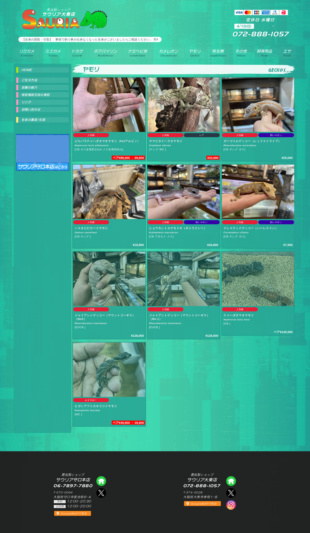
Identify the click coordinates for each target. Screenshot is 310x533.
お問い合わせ (30, 109)
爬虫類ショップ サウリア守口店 (42, 149)
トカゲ (77, 53)
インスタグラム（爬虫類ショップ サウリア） (231, 505)
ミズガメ (53, 53)
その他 (241, 53)
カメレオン (168, 53)
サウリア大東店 (58, 12)
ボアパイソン (105, 53)
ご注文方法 (29, 80)
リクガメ (26, 53)
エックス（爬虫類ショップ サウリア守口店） (101, 493)
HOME (26, 69)
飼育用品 (264, 53)
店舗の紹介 (29, 87)
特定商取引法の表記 (35, 94)
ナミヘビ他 (137, 53)
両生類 (218, 53)
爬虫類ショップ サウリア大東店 (231, 481)
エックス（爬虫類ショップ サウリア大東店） (231, 493)
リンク (26, 102)
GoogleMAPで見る (74, 513)
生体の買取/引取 (33, 119)
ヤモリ (195, 53)
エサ (287, 53)
